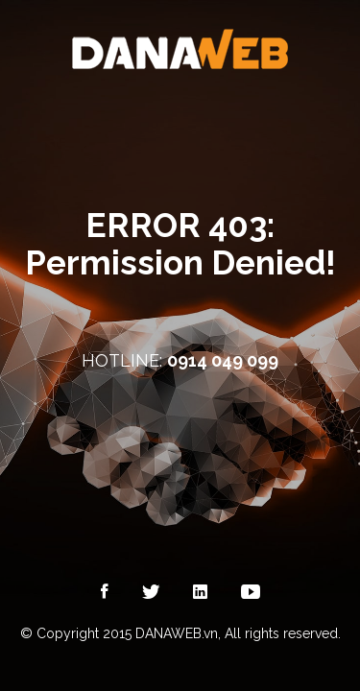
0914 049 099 (222, 360)
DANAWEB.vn (176, 633)
